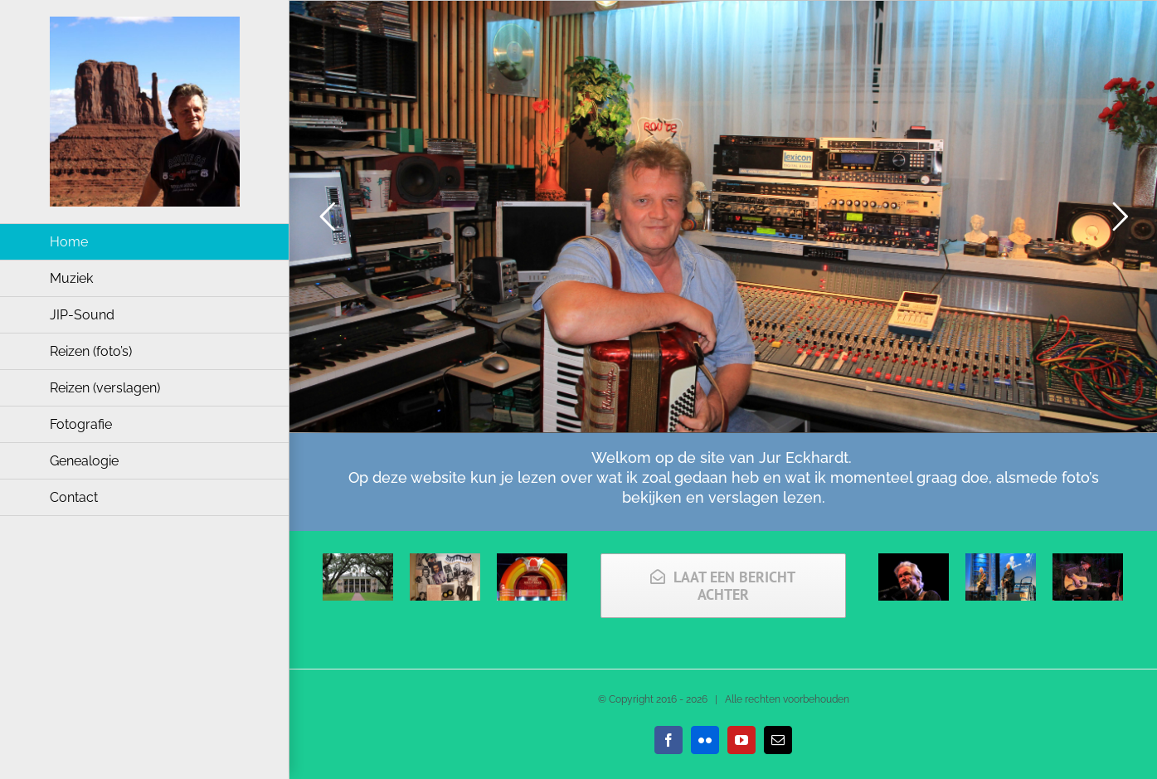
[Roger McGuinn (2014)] (1087, 563)
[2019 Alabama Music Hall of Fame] (532, 563)
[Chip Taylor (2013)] (1000, 563)
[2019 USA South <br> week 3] (358, 563)
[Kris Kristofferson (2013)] (913, 563)
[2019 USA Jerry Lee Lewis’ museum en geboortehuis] (445, 563)
